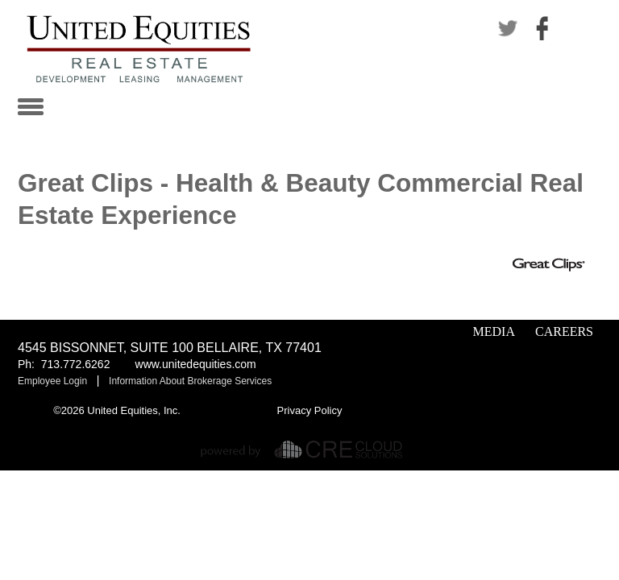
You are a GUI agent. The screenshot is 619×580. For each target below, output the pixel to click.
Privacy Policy (310, 410)
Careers (564, 331)
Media (494, 331)
